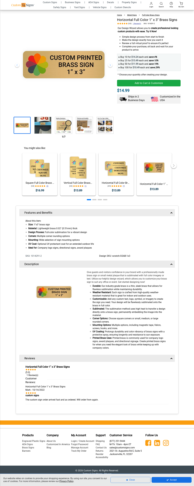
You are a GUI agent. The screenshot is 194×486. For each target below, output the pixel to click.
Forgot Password (79, 444)
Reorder (99, 454)
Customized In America (58, 444)
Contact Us (101, 447)
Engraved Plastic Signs (33, 441)
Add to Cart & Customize (149, 83)
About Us (51, 441)
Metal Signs (132, 15)
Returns (99, 451)
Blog (49, 447)
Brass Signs (28, 447)
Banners (26, 451)
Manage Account (79, 447)
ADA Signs (27, 444)
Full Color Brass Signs (151, 15)
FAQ (98, 444)
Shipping (100, 441)
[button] (89, 199)
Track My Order (78, 451)
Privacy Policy (66, 481)
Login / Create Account (82, 441)
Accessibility (102, 457)
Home (119, 15)
